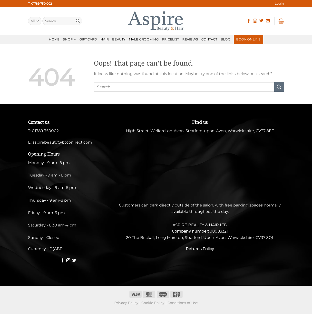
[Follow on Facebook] (249, 21)
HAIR (104, 39)
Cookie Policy (153, 303)
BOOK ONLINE (248, 39)
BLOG (225, 39)
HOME (54, 39)
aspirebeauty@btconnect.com (62, 142)
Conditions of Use (182, 303)
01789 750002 (45, 130)
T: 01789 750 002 (40, 3)
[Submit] (78, 21)
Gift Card (88, 39)
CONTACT (209, 39)
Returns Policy (200, 248)
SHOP (69, 39)
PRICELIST (170, 39)
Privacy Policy (126, 303)
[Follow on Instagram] (255, 21)
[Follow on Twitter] (261, 21)
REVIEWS (190, 39)
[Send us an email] (268, 21)
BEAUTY (119, 39)
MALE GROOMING (144, 39)
